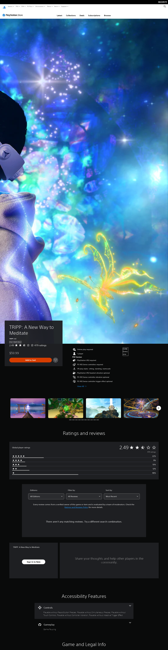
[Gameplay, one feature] (84, 624)
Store (56, 6)
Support (64, 6)
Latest (59, 13)
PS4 (22, 6)
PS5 (17, 6)
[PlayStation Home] (4, 6)
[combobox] (46, 494)
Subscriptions (94, 13)
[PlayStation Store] (13, 13)
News (49, 6)
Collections (71, 13)
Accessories (39, 6)
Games (10, 6)
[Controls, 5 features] (84, 609)
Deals (82, 13)
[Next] (158, 406)
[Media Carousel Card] (27, 406)
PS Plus (29, 6)
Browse (107, 13)
